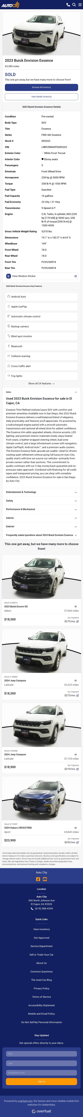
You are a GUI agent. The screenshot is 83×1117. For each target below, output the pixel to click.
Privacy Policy (41, 988)
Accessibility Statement (41, 1005)
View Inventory (41, 929)
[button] (68, 4)
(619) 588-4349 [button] (42, 909)
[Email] (41, 1073)
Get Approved (41, 937)
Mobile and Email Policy (41, 1013)
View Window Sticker (41, 276)
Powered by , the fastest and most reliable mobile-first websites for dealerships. (41, 1105)
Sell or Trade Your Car (41, 954)
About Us (41, 963)
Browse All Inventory (41, 87)
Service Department (42, 946)
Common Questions (41, 971)
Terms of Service (41, 996)
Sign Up (41, 1081)
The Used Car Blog (41, 979)
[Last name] (41, 1063)
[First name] (41, 1054)
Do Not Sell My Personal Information (41, 1022)
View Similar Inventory (41, 96)
